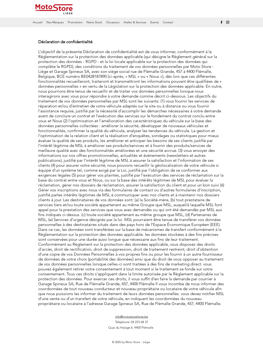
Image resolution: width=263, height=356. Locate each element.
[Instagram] (228, 22)
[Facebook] (221, 22)
